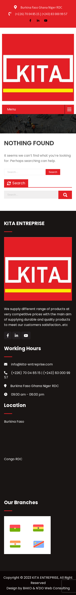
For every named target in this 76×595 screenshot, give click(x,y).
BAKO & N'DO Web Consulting (46, 588)
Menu (11, 109)
